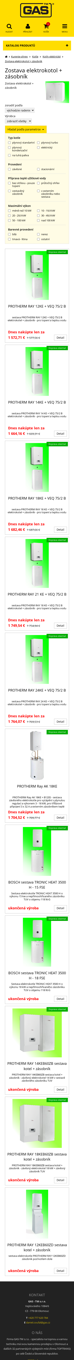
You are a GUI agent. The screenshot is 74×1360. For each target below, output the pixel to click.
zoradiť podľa (13, 105)
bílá (12, 234)
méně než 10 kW (19, 210)
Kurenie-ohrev (19, 56)
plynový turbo (47, 142)
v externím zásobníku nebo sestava (48, 193)
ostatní (43, 239)
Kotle (35, 56)
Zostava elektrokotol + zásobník (23, 61)
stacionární (45, 169)
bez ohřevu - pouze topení (21, 184)
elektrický (44, 147)
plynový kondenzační (17, 149)
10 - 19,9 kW (46, 210)
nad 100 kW (46, 220)
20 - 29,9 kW (17, 215)
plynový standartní (21, 142)
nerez (42, 234)
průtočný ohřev (48, 183)
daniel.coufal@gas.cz (38, 1322)
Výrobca (10, 116)
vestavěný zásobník (16, 192)
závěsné (15, 169)
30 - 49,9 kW (46, 215)
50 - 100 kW (16, 220)
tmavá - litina (17, 239)
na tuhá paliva (18, 155)
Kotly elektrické (52, 56)
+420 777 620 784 (38, 1318)
